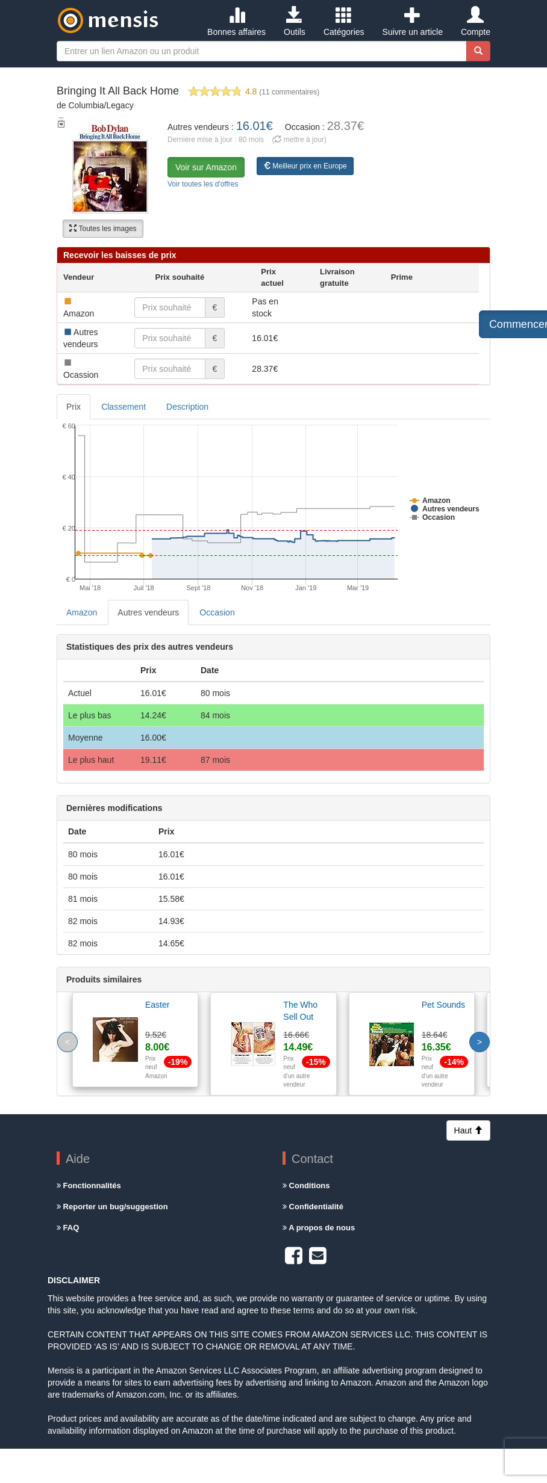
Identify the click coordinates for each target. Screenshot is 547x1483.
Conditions (306, 1185)
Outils (294, 22)
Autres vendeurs (148, 612)
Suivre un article (413, 22)
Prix (73, 407)
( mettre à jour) (299, 139)
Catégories (344, 22)
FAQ (68, 1227)
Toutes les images (102, 228)
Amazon (81, 612)
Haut (468, 1130)
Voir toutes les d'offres (202, 184)
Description (187, 407)
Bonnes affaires (236, 22)
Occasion (216, 612)
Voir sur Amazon (206, 167)
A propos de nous (319, 1227)
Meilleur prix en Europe (305, 166)
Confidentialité (313, 1206)
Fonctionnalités (89, 1185)
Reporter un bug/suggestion (112, 1206)
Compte (475, 22)
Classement (123, 407)
